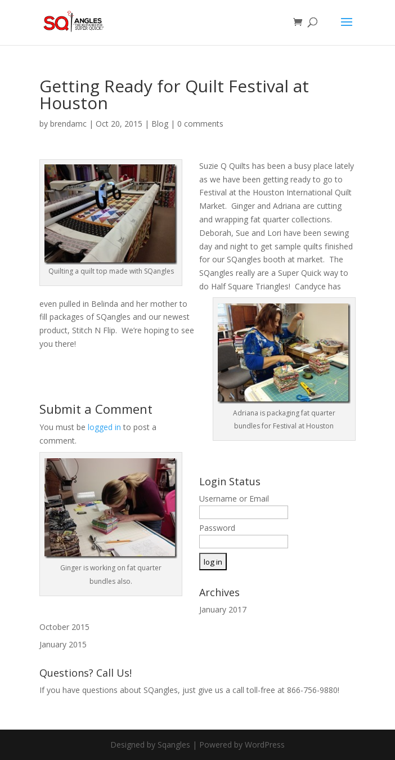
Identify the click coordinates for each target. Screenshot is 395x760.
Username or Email (234, 498)
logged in (104, 427)
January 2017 (222, 609)
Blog (159, 123)
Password (217, 527)
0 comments (200, 123)
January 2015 (63, 644)
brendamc (68, 123)
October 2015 (64, 627)
